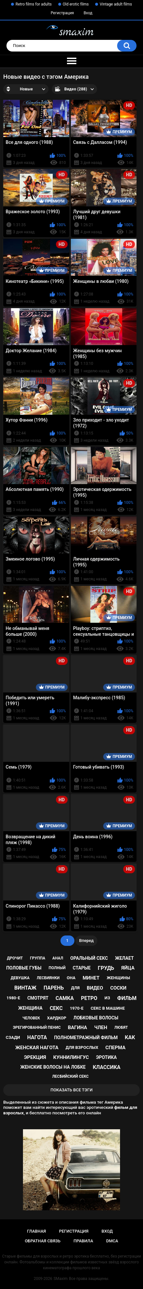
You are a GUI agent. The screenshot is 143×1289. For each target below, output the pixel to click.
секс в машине (108, 1008)
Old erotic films (76, 4)
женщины (118, 977)
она (71, 977)
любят (121, 1027)
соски (118, 988)
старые (82, 967)
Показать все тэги (71, 1089)
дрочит (15, 958)
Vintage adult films (116, 4)
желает (124, 958)
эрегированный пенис (37, 1027)
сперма (115, 1048)
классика (107, 1067)
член (100, 1027)
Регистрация (62, 13)
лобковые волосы (95, 1017)
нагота (37, 1037)
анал (57, 958)
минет (90, 978)
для (75, 987)
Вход (87, 13)
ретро (89, 998)
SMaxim (60, 1278)
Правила (83, 1240)
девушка (20, 978)
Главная (36, 1231)
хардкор (56, 1018)
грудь (106, 968)
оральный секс (89, 958)
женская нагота (36, 1048)
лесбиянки (48, 978)
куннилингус (71, 1057)
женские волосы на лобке (53, 1067)
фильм (127, 998)
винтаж (25, 988)
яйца (128, 968)
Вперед (86, 940)
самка (65, 998)
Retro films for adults (34, 4)
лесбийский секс (70, 1076)
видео (95, 988)
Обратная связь (42, 1240)
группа (37, 958)
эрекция (35, 1057)
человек (31, 1018)
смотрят (37, 998)
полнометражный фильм (86, 1037)
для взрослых (82, 1047)
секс (56, 1008)
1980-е (13, 997)
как (130, 1037)
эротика (106, 1057)
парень (54, 988)
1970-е (76, 1008)
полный (57, 968)
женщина (30, 1008)
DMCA (112, 1240)
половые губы (23, 967)
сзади (13, 1037)
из (107, 997)
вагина (77, 1027)
